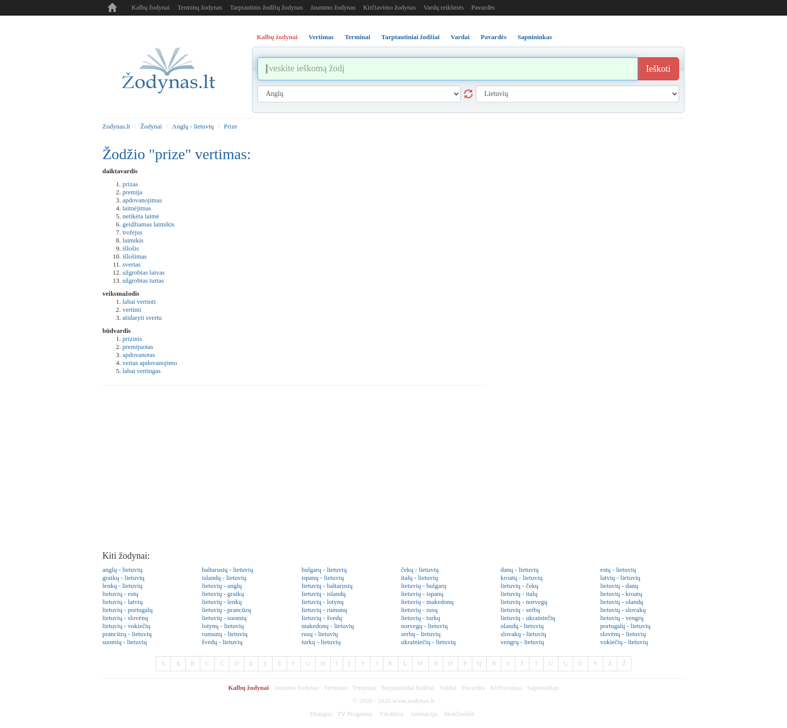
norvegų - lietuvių (424, 626)
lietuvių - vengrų (622, 618)
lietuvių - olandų (621, 601)
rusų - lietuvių (320, 634)
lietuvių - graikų (223, 593)
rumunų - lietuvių (224, 634)
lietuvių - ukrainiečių (527, 618)
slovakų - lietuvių (523, 634)
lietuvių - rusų (419, 610)
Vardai (448, 687)
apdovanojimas (142, 200)
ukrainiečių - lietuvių (428, 642)
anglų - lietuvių (122, 569)
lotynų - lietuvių (223, 626)
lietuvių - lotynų (323, 601)
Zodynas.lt (116, 126)
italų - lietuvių (419, 577)
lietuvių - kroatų (621, 593)
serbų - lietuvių (421, 634)
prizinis (132, 338)
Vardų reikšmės (444, 7)
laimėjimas (136, 208)
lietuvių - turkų (420, 618)
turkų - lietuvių (321, 642)
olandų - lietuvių (522, 626)
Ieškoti (658, 69)
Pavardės (483, 7)
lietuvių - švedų (322, 618)
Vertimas (335, 687)
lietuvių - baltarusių (327, 585)
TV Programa (354, 713)
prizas (130, 184)
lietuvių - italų (519, 593)
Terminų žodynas (199, 7)
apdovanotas (138, 354)
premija (132, 192)
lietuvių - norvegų (523, 601)
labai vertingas (141, 371)
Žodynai (151, 126)
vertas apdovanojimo (149, 363)
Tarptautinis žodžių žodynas (266, 7)
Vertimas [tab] (321, 37)
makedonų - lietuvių (328, 626)
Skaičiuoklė (459, 713)
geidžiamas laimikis (148, 224)
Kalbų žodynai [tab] (277, 37)
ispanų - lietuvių (323, 577)
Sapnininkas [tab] (534, 37)
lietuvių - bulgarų (423, 585)
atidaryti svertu (142, 317)
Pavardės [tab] (493, 37)
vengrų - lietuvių (522, 642)
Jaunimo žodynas (333, 7)
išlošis (130, 248)
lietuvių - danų (619, 585)
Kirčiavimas (506, 687)
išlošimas (134, 256)
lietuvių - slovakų (623, 610)
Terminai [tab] (357, 37)
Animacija (423, 713)
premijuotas (137, 346)
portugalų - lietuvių (625, 626)
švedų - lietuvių (222, 642)
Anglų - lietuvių (193, 126)
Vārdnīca (391, 713)
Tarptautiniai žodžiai (408, 687)
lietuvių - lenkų (221, 601)
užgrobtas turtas (143, 280)
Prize (230, 126)
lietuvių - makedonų (427, 601)
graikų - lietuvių (123, 577)
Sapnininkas (543, 687)
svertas (131, 264)
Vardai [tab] (460, 37)
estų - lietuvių (618, 569)
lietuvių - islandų (324, 593)
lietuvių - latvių (122, 601)
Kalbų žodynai (151, 7)
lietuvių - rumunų (324, 610)
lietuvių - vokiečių (126, 626)
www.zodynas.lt (413, 700)
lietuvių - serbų (520, 610)
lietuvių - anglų (221, 585)
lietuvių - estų (120, 593)
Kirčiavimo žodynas (389, 7)
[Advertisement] (393, 471)
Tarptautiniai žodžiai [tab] (410, 37)
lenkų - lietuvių (122, 585)
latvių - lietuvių (620, 577)
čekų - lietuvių (420, 569)
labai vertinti (139, 301)
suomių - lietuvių (124, 642)
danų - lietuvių (519, 569)
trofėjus (132, 232)
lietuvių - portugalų (127, 610)
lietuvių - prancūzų (226, 610)
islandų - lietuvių (224, 577)
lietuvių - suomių (224, 618)
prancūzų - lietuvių (127, 634)
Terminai (364, 687)
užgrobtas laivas (143, 272)
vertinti (132, 309)
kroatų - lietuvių (521, 577)
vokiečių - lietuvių (624, 642)
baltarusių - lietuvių (227, 569)
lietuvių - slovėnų (125, 618)
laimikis (133, 240)
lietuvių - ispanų (422, 593)
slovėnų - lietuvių (623, 634)
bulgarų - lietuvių (324, 569)
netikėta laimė (140, 216)
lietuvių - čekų (519, 585)
